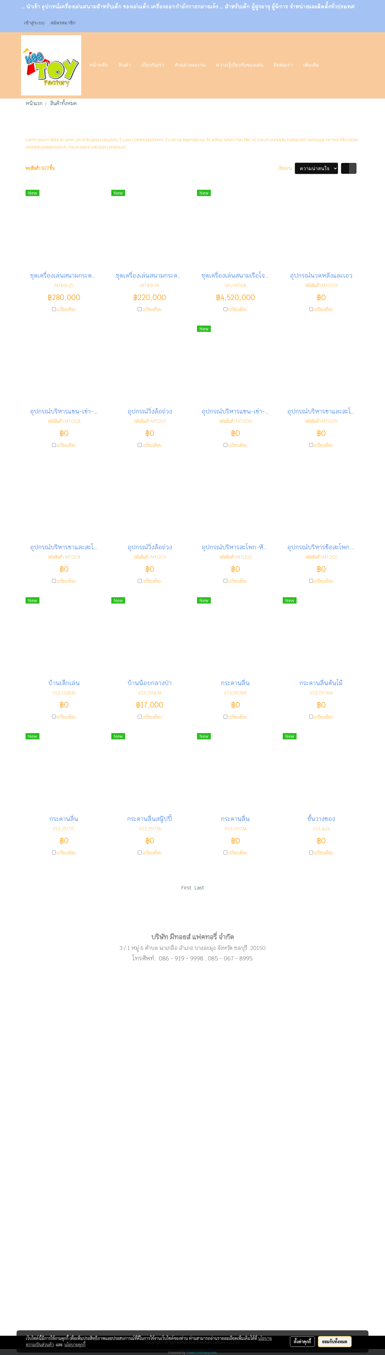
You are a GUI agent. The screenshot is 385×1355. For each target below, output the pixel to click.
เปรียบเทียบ (66, 309)
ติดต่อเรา (283, 65)
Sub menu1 (192, 917)
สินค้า (125, 65)
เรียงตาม (286, 168)
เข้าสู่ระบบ (34, 22)
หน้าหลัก (98, 65)
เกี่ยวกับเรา (152, 65)
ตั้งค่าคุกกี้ (302, 1341)
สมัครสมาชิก (63, 22)
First (186, 888)
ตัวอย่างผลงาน (190, 65)
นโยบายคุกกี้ (74, 1344)
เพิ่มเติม (311, 65)
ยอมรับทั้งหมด (334, 1341)
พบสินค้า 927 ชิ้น (40, 168)
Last (199, 888)
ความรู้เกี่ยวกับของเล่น (239, 65)
